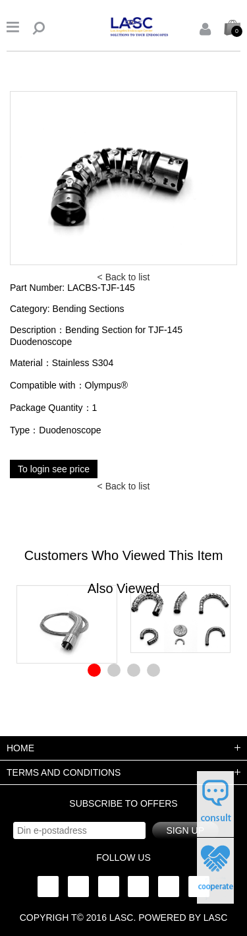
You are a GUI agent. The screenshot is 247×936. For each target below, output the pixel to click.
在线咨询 (215, 871)
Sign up (185, 830)
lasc (121, 917)
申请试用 (215, 804)
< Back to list (123, 277)
